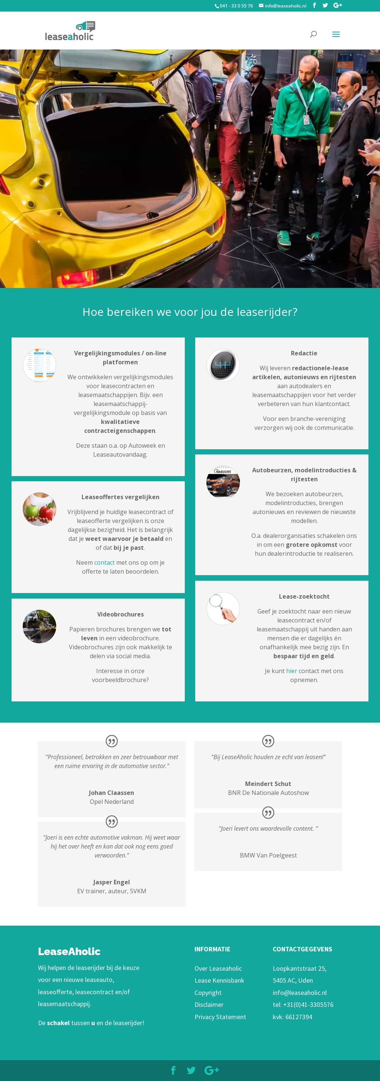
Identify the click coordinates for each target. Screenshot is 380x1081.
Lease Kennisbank (219, 980)
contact (105, 562)
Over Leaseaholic (218, 968)
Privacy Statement (220, 1016)
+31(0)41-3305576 (308, 1004)
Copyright (208, 992)
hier (291, 671)
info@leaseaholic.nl (300, 992)
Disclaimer (209, 1004)
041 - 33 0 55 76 (236, 6)
